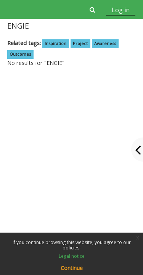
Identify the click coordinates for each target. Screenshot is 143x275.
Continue (72, 268)
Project (80, 43)
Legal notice (72, 256)
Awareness (105, 43)
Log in (121, 10)
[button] (92, 9)
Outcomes (20, 54)
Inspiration (55, 43)
